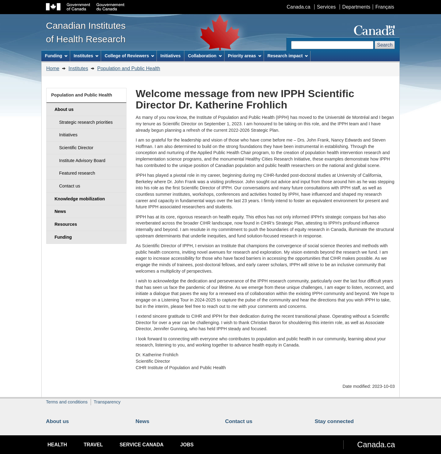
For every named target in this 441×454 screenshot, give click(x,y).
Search (385, 44)
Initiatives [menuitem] (170, 55)
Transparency (107, 401)
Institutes (78, 68)
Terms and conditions (67, 401)
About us (57, 421)
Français (384, 6)
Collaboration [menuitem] (205, 55)
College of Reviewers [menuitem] (129, 55)
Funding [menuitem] (56, 55)
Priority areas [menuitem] (244, 55)
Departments (356, 6)
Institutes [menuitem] (86, 55)
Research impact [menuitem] (287, 55)
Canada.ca (298, 6)
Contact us (238, 421)
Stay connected (334, 421)
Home (52, 68)
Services (326, 6)
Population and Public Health (128, 68)
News (142, 421)
